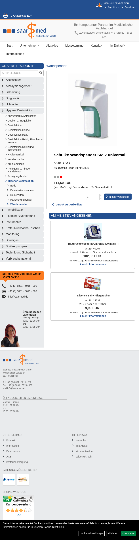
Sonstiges (12, 240)
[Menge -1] (101, 198)
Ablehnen (112, 533)
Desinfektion (15, 125)
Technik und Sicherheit (20, 252)
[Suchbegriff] (19, 73)
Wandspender (18, 204)
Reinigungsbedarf (18, 176)
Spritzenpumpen (16, 246)
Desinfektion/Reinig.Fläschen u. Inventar (25, 141)
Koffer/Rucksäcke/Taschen (23, 228)
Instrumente (13, 222)
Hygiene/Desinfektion (19, 110)
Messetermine (74, 45)
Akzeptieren (128, 533)
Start (9, 45)
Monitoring (12, 234)
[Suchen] (40, 73)
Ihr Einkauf (117, 45)
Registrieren (113, 7)
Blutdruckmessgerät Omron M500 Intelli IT (93, 243)
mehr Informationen (92, 264)
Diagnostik (12, 98)
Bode (13, 185)
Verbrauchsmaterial (18, 258)
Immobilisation (15, 209)
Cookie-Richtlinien (53, 527)
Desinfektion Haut (18, 134)
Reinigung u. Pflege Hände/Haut (19, 170)
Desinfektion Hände (19, 130)
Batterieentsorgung (17, 462)
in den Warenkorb (119, 196)
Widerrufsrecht (84, 456)
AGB (9, 456)
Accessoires (13, 79)
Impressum (12, 445)
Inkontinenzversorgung (20, 215)
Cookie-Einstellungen (92, 533)
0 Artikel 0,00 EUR (21, 15)
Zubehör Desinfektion (21, 180)
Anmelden (129, 7)
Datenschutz (13, 451)
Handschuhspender (21, 199)
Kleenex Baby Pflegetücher (93, 295)
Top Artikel (82, 445)
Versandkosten (84, 451)
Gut (19, 514)
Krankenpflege (16, 163)
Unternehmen (29, 45)
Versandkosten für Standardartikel (92, 187)
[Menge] (93, 197)
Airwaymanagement (18, 86)
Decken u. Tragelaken (20, 120)
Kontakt (96, 45)
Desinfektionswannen (22, 190)
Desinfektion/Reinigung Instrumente (21, 148)
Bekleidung (13, 92)
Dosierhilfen (17, 195)
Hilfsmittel (12, 104)
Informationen (16, 53)
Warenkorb (82, 440)
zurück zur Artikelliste (67, 204)
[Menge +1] (101, 195)
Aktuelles (52, 45)
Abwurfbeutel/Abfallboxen (22, 115)
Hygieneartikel (16, 154)
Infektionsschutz (17, 159)
